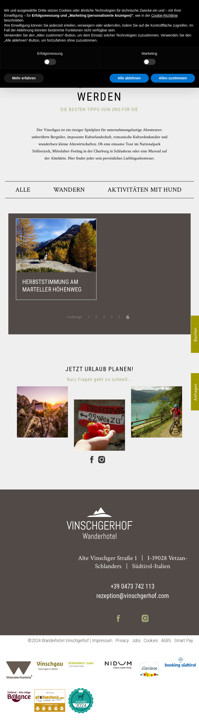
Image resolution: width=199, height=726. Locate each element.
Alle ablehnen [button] (129, 78)
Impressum (102, 640)
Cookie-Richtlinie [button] (164, 15)
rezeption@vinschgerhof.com (132, 596)
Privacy (122, 640)
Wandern (69, 190)
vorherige (74, 317)
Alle (23, 190)
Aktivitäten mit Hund (145, 190)
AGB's (166, 640)
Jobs (136, 640)
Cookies (151, 640)
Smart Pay (183, 640)
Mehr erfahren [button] (24, 78)
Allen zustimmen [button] (173, 78)
